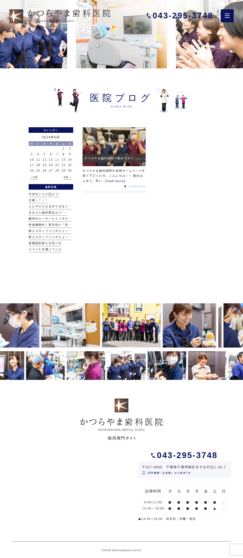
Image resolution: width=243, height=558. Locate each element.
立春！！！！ (38, 200)
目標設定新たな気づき (45, 243)
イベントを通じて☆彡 (45, 249)
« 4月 (34, 177)
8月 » (67, 177)
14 (57, 159)
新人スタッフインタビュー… (50, 231)
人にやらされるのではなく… (50, 206)
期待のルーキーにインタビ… (50, 218)
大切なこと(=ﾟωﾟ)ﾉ (44, 194)
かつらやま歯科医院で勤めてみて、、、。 (113, 158)
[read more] (115, 181)
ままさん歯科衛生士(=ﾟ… (48, 212)
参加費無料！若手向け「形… (50, 225)
